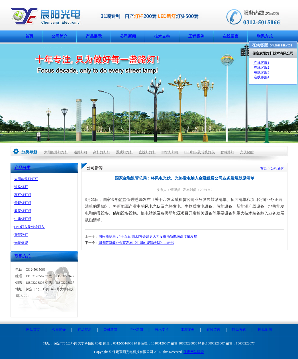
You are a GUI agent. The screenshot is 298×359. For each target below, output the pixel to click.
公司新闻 (128, 36)
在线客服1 (261, 63)
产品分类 (22, 168)
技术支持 (162, 36)
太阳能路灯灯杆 (56, 152)
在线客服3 (261, 72)
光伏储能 (247, 152)
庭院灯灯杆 (147, 152)
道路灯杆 (80, 152)
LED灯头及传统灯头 (199, 152)
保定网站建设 (193, 352)
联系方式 (265, 36)
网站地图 (265, 330)
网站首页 (33, 330)
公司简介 (60, 36)
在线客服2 (261, 68)
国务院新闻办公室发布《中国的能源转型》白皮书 (136, 243)
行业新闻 (136, 330)
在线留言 (230, 36)
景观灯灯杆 (124, 152)
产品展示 (94, 36)
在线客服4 (261, 77)
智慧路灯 (227, 152)
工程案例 (196, 36)
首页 (29, 36)
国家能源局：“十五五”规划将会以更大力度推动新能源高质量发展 (148, 236)
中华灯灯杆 (170, 152)
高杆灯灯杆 (101, 152)
